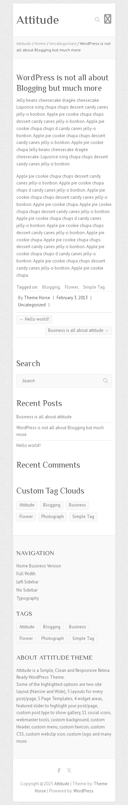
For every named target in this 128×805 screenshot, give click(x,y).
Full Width (25, 574)
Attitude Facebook (59, 772)
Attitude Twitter (69, 772)
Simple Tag (94, 287)
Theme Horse (37, 298)
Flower (71, 287)
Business (77, 505)
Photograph (52, 516)
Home (40, 43)
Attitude (37, 20)
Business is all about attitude (78, 330)
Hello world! (34, 319)
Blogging (51, 287)
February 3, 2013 (72, 298)
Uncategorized (62, 43)
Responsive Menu (108, 18)
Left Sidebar (27, 582)
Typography (27, 598)
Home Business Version (38, 566)
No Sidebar (27, 590)
